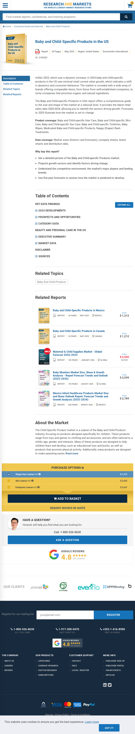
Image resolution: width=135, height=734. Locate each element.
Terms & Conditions (80, 714)
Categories (44, 661)
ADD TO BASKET (67, 498)
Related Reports (12, 94)
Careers (8, 666)
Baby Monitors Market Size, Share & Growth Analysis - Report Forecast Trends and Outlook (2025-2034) (80, 375)
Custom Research (47, 670)
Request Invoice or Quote (67, 508)
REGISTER (113, 615)
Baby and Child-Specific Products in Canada (79, 331)
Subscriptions (46, 675)
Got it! (109, 728)
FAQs (74, 666)
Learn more (92, 722)
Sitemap (49, 714)
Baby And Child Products (51, 282)
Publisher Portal (115, 666)
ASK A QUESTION (67, 540)
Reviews (8, 670)
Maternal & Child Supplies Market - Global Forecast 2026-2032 (77, 353)
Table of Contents (13, 83)
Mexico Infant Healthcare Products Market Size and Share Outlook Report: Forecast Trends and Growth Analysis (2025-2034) (81, 396)
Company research (48, 666)
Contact (76, 661)
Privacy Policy (62, 714)
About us (9, 661)
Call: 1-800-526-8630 (67, 532)
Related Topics (11, 89)
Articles (110, 675)
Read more (72, 453)
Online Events (113, 670)
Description (9, 78)
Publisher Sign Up (115, 661)
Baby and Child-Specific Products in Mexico (79, 310)
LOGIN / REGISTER (80, 670)
